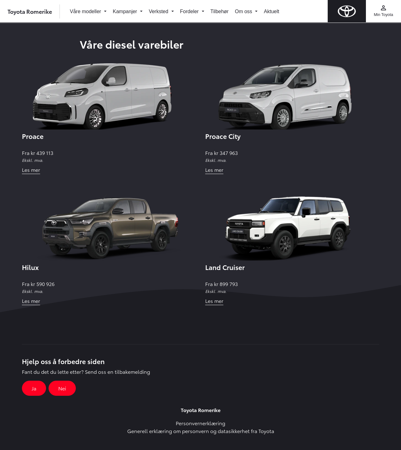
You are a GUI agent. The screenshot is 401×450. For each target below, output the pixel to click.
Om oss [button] (244, 11)
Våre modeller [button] (86, 11)
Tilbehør (220, 11)
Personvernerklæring (200, 422)
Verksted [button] (159, 11)
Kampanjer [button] (125, 11)
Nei (62, 388)
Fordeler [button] (190, 11)
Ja (34, 388)
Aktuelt (271, 11)
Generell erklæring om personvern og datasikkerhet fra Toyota (200, 430)
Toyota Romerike (30, 11)
